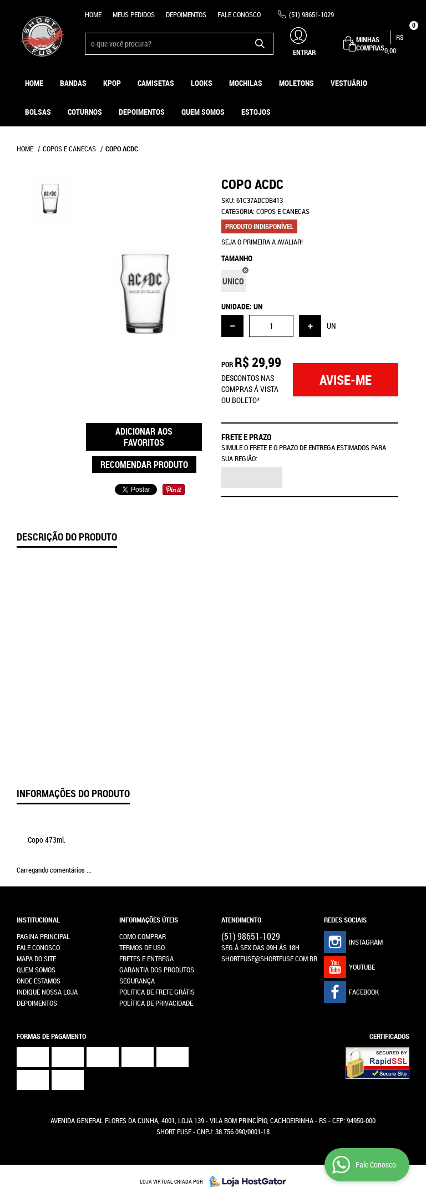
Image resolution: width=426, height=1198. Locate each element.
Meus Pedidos (134, 14)
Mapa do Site (36, 959)
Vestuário (349, 83)
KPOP (112, 83)
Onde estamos (38, 981)
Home (93, 14)
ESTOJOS (256, 111)
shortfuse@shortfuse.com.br (269, 959)
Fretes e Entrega (146, 959)
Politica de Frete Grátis (157, 992)
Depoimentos (186, 14)
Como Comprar (142, 936)
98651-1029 (311, 14)
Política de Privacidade (156, 1003)
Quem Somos (203, 111)
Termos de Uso (142, 947)
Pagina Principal (43, 936)
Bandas (73, 83)
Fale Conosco (239, 14)
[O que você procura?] (259, 44)
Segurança (137, 981)
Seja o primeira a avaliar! (262, 242)
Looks (201, 83)
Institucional (38, 920)
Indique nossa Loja (47, 992)
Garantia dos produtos (156, 970)
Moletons (296, 83)
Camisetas (156, 83)
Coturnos (85, 111)
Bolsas (38, 111)
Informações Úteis (148, 920)
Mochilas (245, 83)
